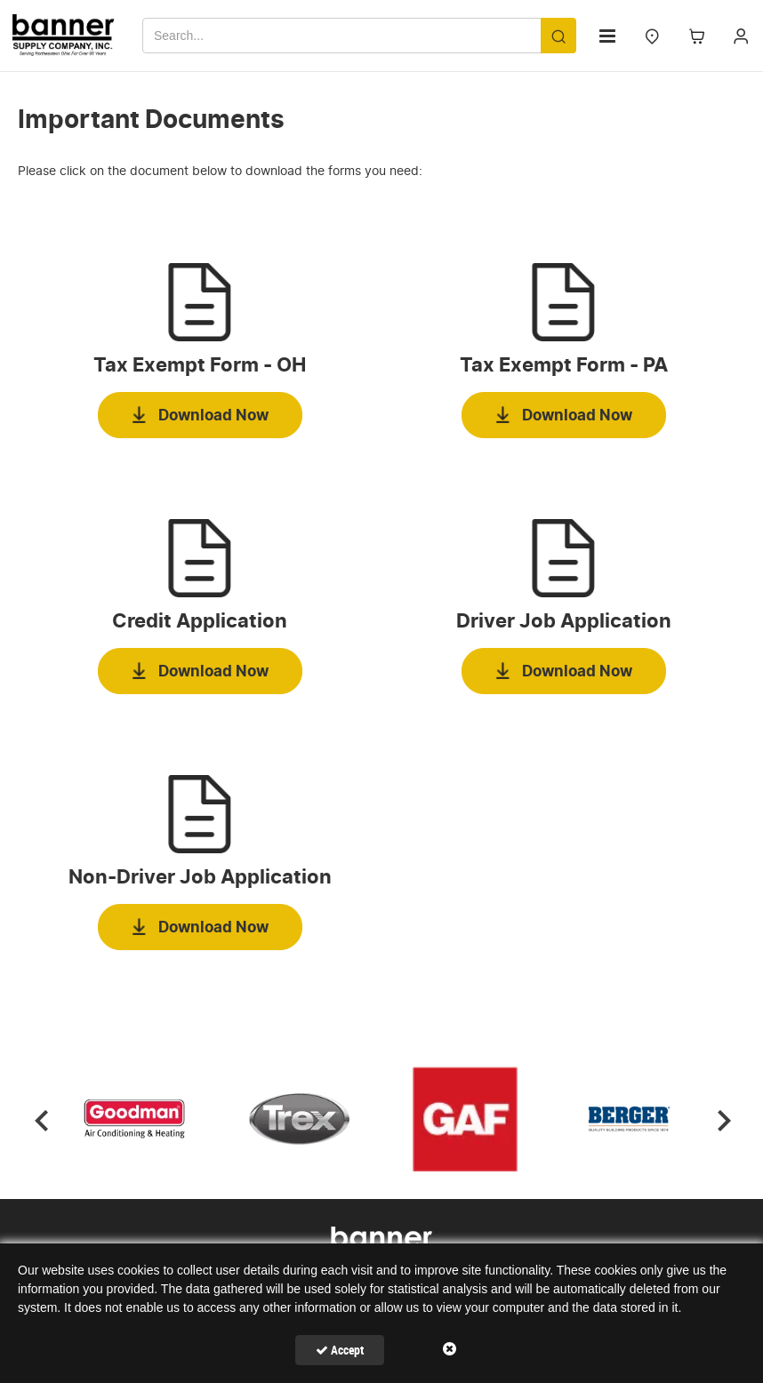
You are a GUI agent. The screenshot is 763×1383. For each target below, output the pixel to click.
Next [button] (723, 1119)
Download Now (213, 415)
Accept (340, 1349)
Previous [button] (40, 1119)
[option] (135, 1119)
